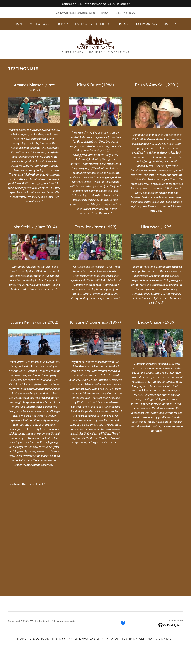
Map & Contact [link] (161, 638)
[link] (95, 41)
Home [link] (19, 23)
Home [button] (22, 638)
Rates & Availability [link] (92, 23)
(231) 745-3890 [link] (125, 12)
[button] (169, 24)
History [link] (62, 23)
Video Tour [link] (40, 23)
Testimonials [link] (145, 23)
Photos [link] (122, 23)
